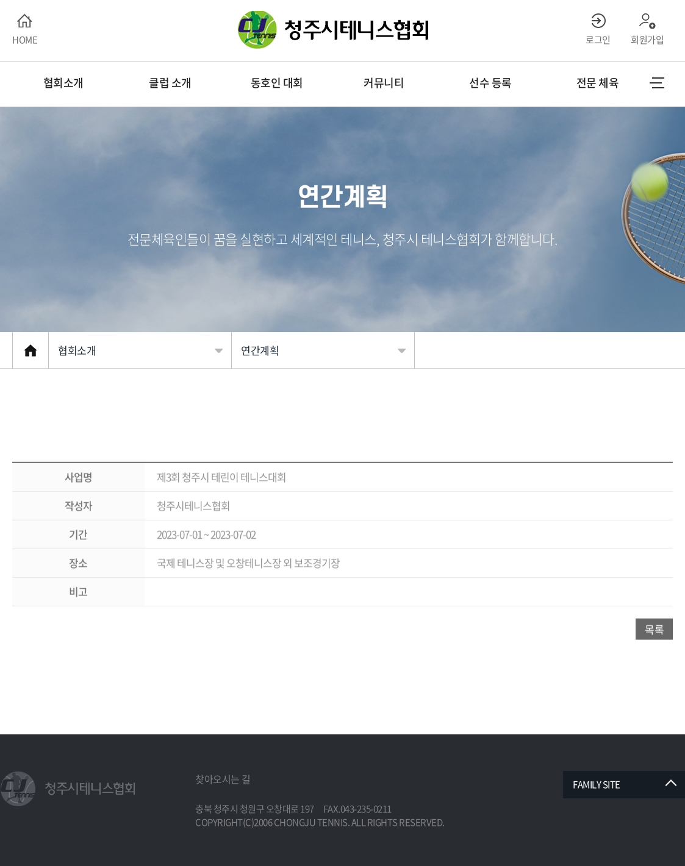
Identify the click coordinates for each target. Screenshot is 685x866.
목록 (654, 653)
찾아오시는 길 (223, 779)
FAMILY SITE (596, 784)
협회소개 (77, 350)
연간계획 (260, 350)
